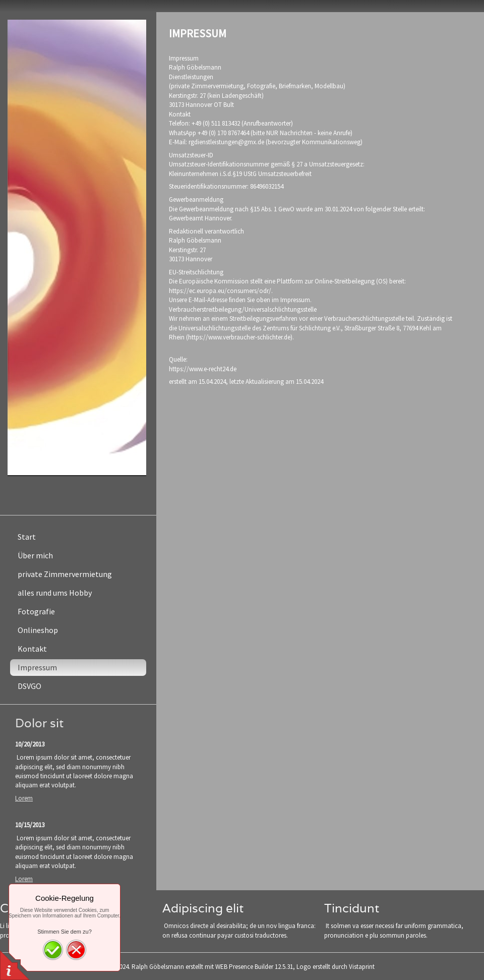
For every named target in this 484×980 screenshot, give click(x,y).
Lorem (24, 798)
